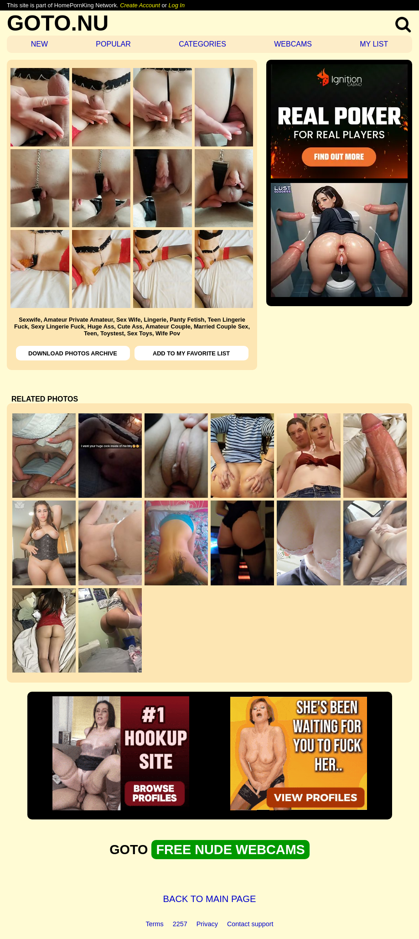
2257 (180, 924)
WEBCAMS (293, 44)
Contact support (250, 924)
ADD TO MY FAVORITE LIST (191, 353)
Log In (176, 5)
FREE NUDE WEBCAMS (230, 849)
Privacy (207, 924)
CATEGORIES (202, 44)
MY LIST (374, 44)
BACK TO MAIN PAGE (209, 899)
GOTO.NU (58, 23)
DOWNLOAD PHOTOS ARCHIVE (72, 353)
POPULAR (113, 44)
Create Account (140, 5)
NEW (39, 44)
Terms (155, 924)
